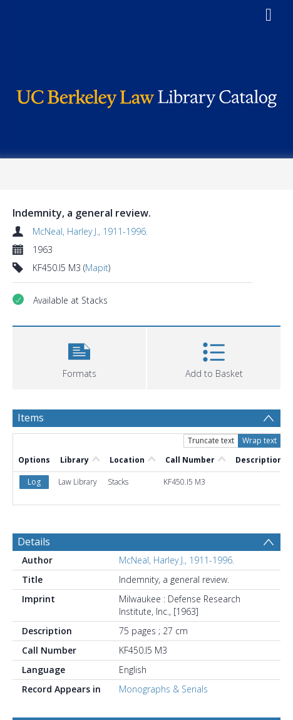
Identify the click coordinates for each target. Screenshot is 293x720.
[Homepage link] (146, 95)
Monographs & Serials (163, 689)
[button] (79, 356)
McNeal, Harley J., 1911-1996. (90, 231)
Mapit (96, 268)
